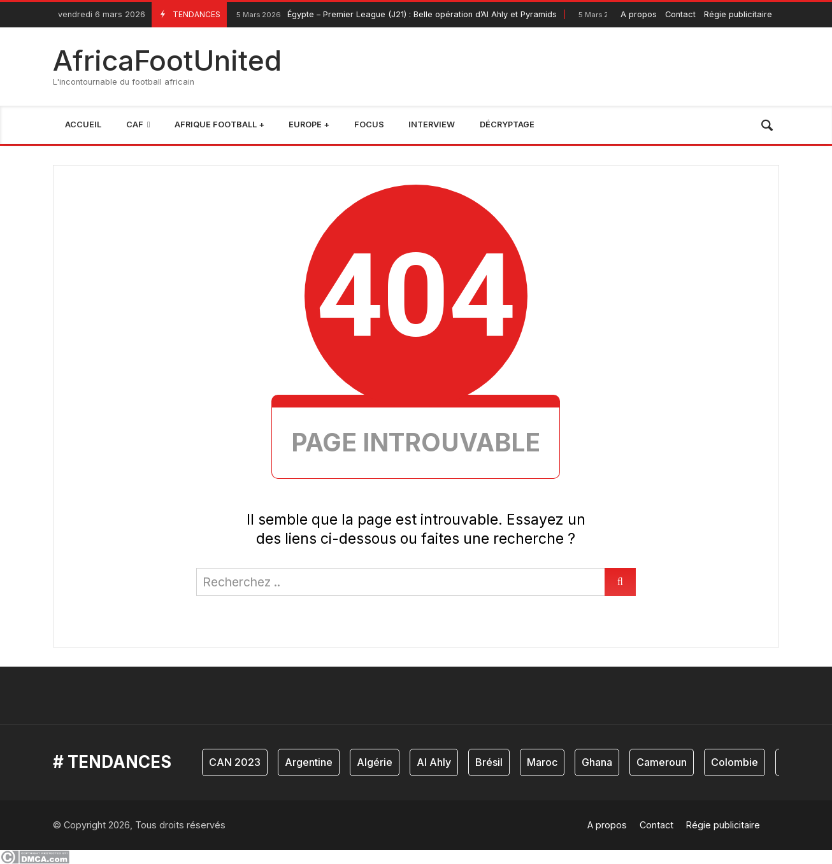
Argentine (309, 762)
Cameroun (661, 762)
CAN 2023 (235, 762)
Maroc (542, 762)
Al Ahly (434, 762)
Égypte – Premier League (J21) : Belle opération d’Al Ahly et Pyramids (395, 15)
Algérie (374, 762)
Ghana (597, 762)
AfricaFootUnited (167, 60)
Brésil (489, 762)
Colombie (734, 762)
